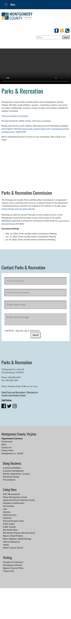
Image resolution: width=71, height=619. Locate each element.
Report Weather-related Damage (17, 539)
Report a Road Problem (13, 536)
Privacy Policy (7, 451)
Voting (6, 545)
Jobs (5, 509)
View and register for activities (14, 116)
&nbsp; (36, 162)
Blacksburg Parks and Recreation (32, 129)
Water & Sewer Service (13, 548)
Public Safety (9, 524)
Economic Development (13, 471)
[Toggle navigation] (5, 4)
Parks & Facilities (43, 121)
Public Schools (9, 527)
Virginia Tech (8, 571)
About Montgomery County (15, 497)
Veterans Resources (11, 542)
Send (35, 335)
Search (66, 37)
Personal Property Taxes (13, 521)
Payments (7, 518)
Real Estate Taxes (10, 530)
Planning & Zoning (11, 477)
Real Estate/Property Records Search (19, 533)
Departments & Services (11, 439)
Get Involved (8, 506)
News (3, 445)
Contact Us (6, 448)
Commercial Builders (12, 468)
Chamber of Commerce (13, 562)
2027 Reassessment (11, 494)
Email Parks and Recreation (13, 392)
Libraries (6, 512)
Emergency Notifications (13, 503)
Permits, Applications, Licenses (16, 474)
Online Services (10, 515)
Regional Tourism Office (13, 568)
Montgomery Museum (12, 565)
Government (6, 442)
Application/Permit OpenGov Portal (19, 500)
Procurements (9, 480)
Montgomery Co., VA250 (12, 454)
